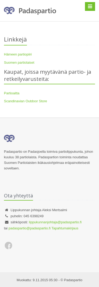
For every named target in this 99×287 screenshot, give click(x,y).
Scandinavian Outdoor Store (25, 101)
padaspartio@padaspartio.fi (29, 228)
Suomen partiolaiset (19, 62)
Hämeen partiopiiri (18, 54)
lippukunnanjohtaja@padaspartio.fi (55, 222)
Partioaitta (12, 93)
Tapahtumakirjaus (64, 228)
